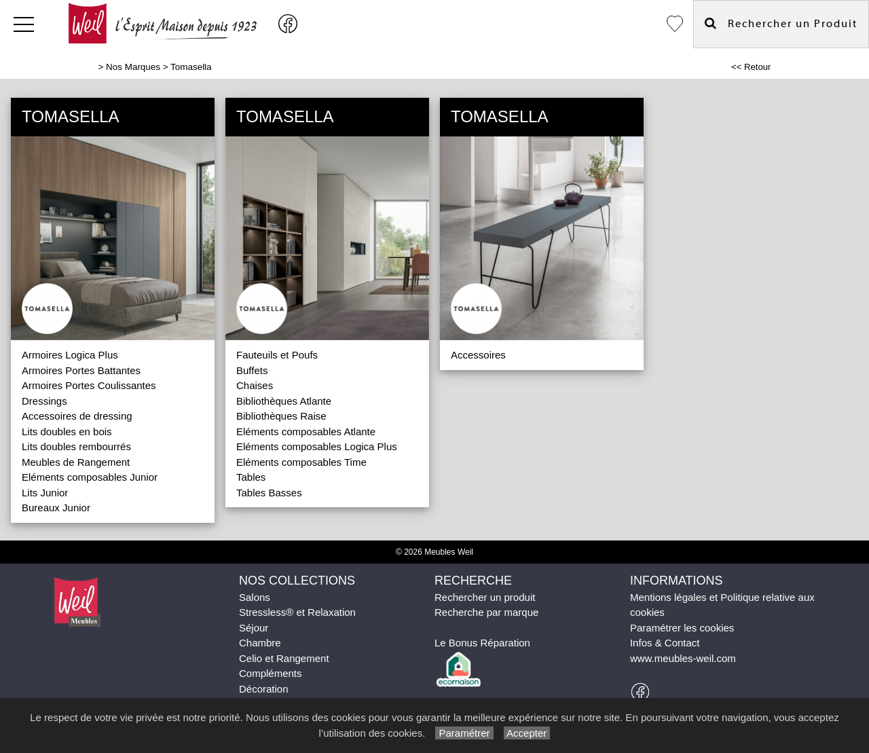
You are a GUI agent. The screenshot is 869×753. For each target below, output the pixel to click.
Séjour (253, 627)
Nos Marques (133, 67)
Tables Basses (269, 492)
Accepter (527, 733)
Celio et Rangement (284, 658)
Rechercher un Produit (781, 23)
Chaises (254, 385)
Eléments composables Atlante (305, 431)
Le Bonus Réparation (482, 642)
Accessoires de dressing (77, 416)
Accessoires (478, 355)
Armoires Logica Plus (70, 355)
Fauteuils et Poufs (277, 355)
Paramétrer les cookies (682, 627)
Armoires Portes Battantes (81, 370)
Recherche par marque (486, 612)
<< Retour (751, 67)
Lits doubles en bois (67, 431)
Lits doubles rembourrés (76, 446)
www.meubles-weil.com (683, 658)
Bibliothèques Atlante (283, 401)
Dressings (44, 401)
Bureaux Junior (56, 507)
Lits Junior (45, 492)
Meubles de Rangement (76, 462)
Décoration (264, 689)
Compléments (270, 673)
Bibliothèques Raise (281, 416)
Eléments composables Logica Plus (316, 446)
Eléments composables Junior (90, 477)
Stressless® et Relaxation (297, 612)
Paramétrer (464, 733)
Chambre (260, 642)
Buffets (251, 370)
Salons (254, 597)
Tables (250, 477)
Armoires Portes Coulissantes (89, 385)
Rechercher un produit (484, 597)
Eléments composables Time (301, 462)
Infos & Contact (665, 642)
